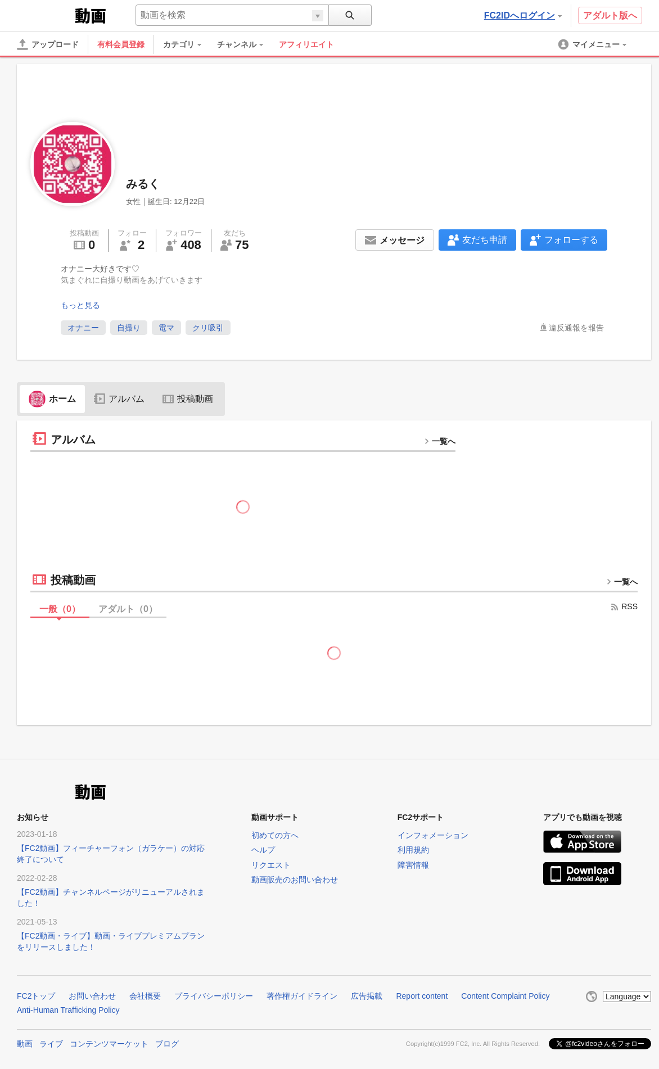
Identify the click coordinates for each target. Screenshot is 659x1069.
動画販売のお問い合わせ (294, 879)
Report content (422, 995)
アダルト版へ (610, 15)
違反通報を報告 (576, 327)
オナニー (83, 327)
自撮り (129, 327)
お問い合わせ (92, 995)
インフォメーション (433, 835)
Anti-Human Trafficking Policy (68, 1009)
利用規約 (413, 849)
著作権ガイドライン (302, 995)
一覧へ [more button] (439, 441)
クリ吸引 (208, 327)
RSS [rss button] (624, 606)
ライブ (51, 1043)
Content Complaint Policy (505, 995)
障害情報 (413, 864)
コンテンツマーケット (109, 1043)
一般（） (59, 609)
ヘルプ (263, 849)
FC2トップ (36, 995)
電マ (166, 327)
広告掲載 (366, 995)
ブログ (167, 1043)
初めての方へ (275, 835)
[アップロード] (48, 44)
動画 (25, 1043)
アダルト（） (127, 609)
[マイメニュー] (593, 44)
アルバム (119, 399)
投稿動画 (188, 399)
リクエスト (271, 864)
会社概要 (145, 995)
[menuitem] (188, 44)
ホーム (52, 399)
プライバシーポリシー (213, 995)
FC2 (45, 15)
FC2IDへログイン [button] (523, 15)
